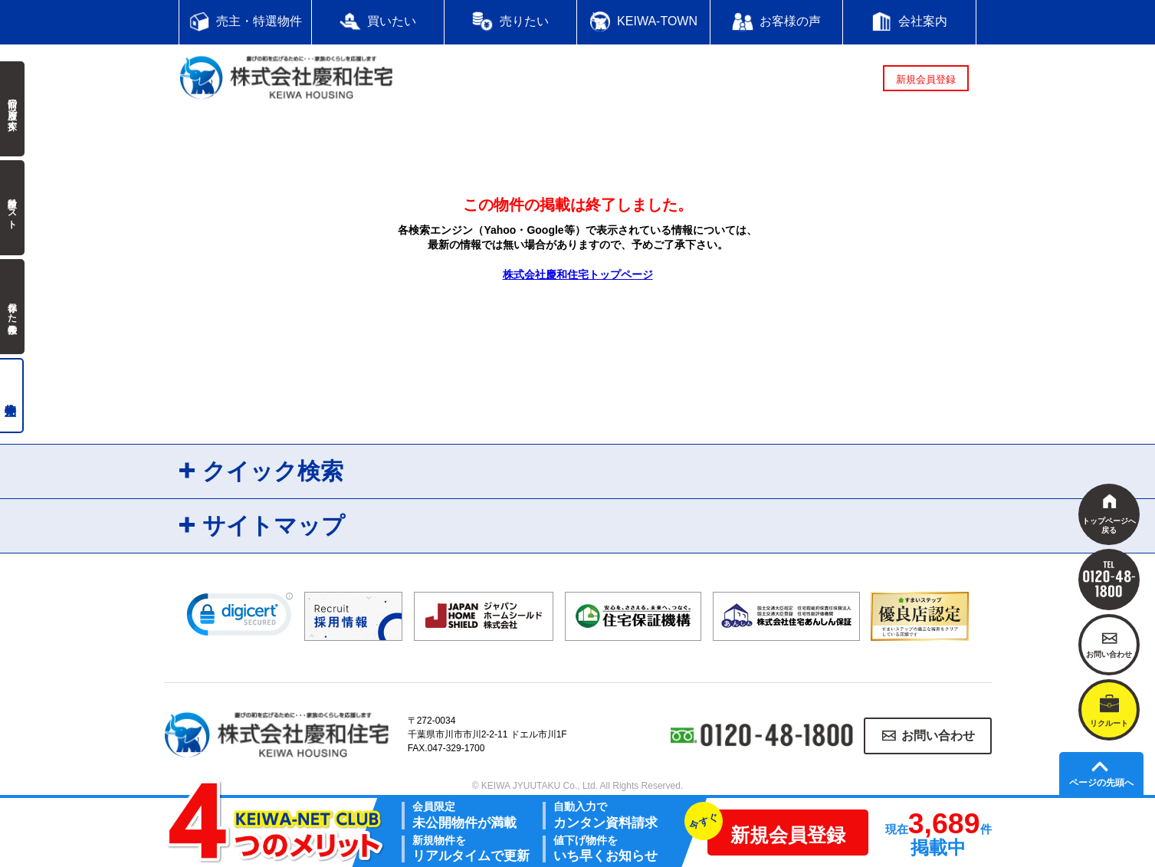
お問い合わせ (938, 735)
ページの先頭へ (1101, 782)
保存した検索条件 (12, 306)
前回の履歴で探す (12, 109)
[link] (240, 618)
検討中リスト (12, 208)
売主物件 (12, 395)
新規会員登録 (926, 79)
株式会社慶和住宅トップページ (578, 274)
